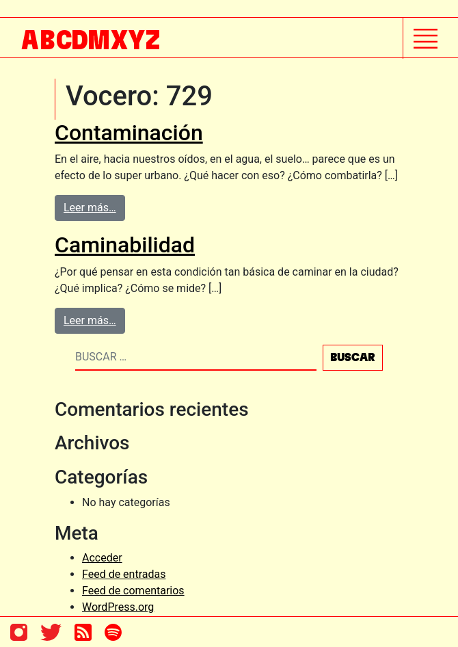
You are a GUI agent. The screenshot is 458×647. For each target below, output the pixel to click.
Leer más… (90, 207)
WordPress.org (118, 606)
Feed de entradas (123, 574)
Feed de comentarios (133, 590)
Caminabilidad (125, 245)
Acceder (102, 557)
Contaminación (129, 133)
